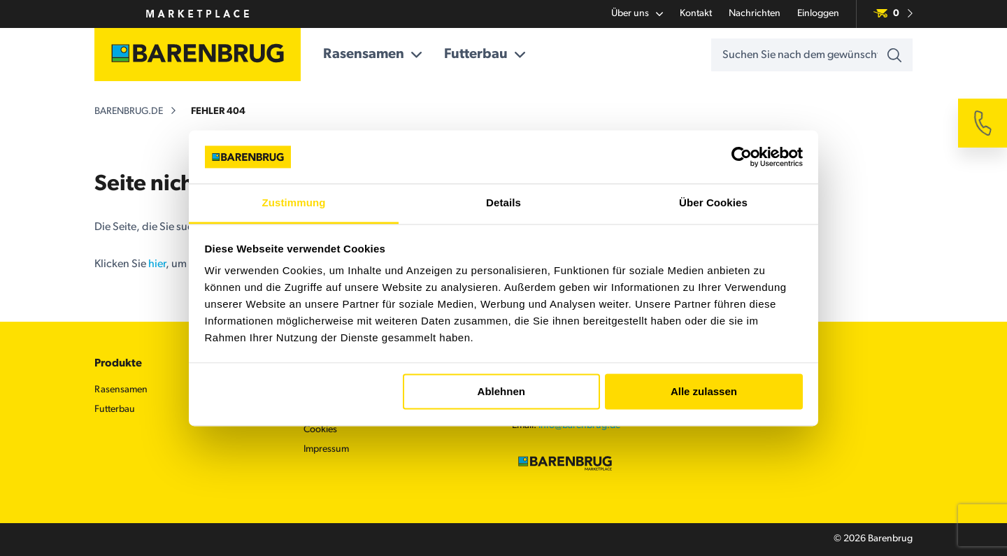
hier (157, 264)
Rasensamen (372, 55)
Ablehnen (501, 391)
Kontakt (696, 13)
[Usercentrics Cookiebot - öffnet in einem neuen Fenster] (741, 156)
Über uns (637, 14)
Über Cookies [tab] (713, 203)
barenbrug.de (128, 111)
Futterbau (484, 55)
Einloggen (818, 13)
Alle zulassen (704, 391)
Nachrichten (754, 13)
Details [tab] (503, 203)
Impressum (326, 449)
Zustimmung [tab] (294, 203)
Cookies (320, 430)
